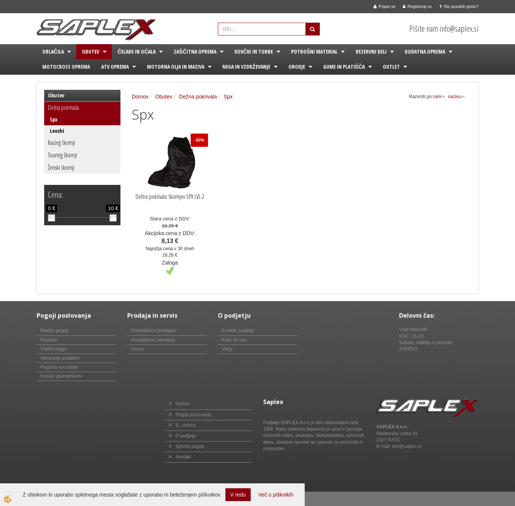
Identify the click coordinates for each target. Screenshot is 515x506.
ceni (439, 96)
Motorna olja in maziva (175, 66)
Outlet (391, 66)
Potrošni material (314, 51)
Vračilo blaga (53, 349)
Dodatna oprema (425, 51)
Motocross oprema (66, 66)
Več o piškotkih (275, 495)
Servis (137, 349)
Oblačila (53, 51)
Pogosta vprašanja (59, 367)
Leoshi (57, 130)
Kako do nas (234, 340)
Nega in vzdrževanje (246, 66)
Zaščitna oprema (195, 51)
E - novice (186, 425)
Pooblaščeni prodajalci (153, 330)
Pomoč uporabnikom (61, 376)
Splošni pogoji (190, 446)
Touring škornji (62, 155)
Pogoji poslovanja (193, 414)
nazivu (456, 96)
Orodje (296, 66)
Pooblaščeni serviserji (153, 340)
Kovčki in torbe (253, 51)
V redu (238, 495)
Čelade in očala (136, 51)
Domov (140, 97)
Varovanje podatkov (60, 358)
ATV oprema (115, 66)
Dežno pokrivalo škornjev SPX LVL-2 (170, 196)
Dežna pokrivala (63, 107)
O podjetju (186, 435)
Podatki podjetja (238, 330)
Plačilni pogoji (54, 330)
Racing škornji (61, 142)
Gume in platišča (344, 66)
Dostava (48, 340)
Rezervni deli (371, 51)
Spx (53, 119)
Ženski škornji (61, 167)
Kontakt (183, 457)
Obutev (90, 51)
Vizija (227, 349)
